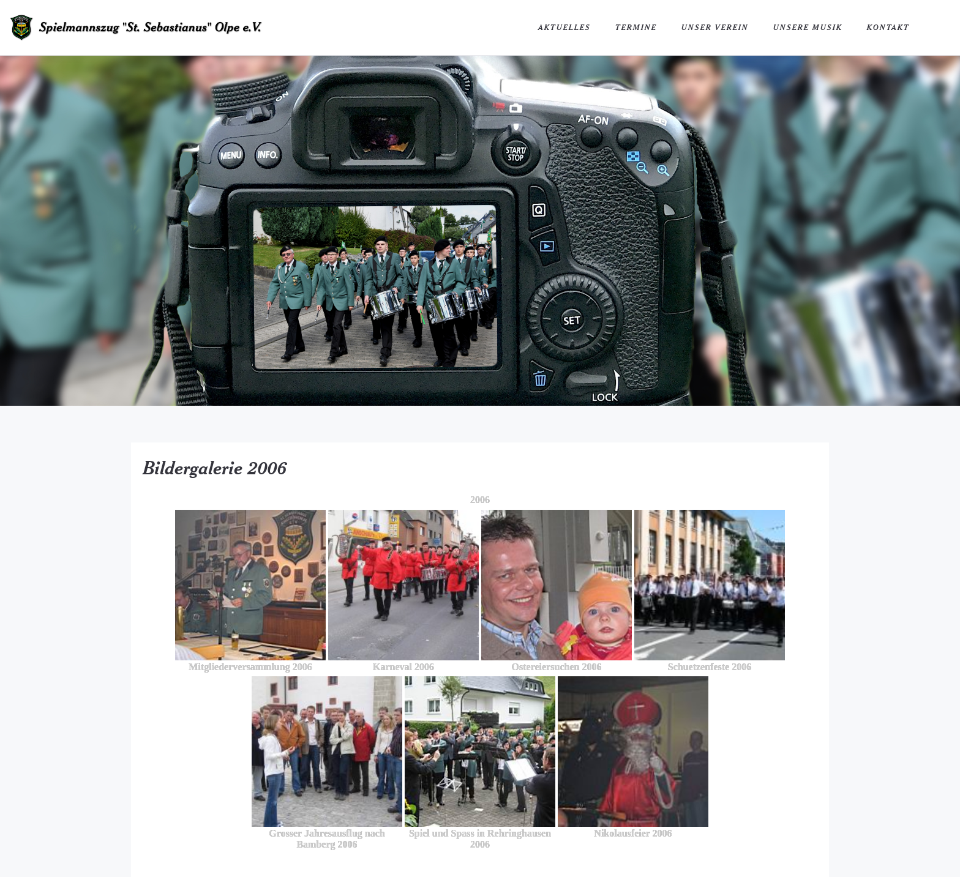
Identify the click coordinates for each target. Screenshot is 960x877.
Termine (636, 27)
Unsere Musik (807, 27)
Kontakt (888, 27)
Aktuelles (564, 27)
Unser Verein (715, 27)
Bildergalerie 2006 (215, 468)
